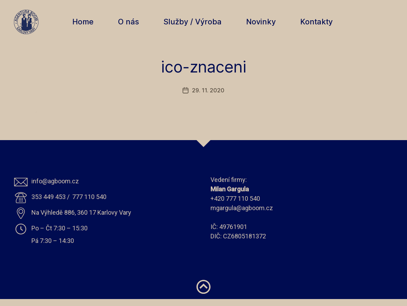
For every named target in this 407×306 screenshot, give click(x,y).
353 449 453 (48, 203)
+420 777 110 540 (235, 205)
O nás (131, 25)
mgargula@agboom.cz (241, 215)
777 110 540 (89, 203)
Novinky (264, 25)
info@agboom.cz (55, 188)
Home (86, 25)
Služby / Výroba (196, 25)
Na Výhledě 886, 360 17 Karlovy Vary (81, 219)
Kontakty (320, 25)
